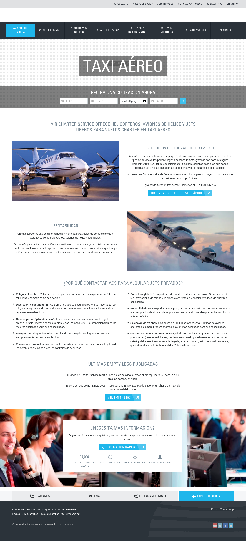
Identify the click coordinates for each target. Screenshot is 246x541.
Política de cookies (67, 509)
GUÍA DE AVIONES (196, 30)
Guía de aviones (30, 514)
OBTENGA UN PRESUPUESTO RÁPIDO (176, 193)
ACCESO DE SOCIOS (143, 3)
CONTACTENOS (214, 3)
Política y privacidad (46, 509)
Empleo (16, 514)
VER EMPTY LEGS (119, 397)
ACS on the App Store (209, 515)
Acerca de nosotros (49, 514)
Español (232, 3)
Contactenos (18, 509)
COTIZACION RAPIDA (119, 447)
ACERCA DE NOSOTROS (166, 30)
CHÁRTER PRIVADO (49, 30)
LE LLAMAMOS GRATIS (150, 496)
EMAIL (95, 496)
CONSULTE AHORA (21, 30)
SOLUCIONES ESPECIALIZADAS (137, 30)
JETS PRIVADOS (165, 3)
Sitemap (31, 509)
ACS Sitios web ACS (71, 514)
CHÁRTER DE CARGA (108, 30)
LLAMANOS (40, 496)
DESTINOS (225, 30)
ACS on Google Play (226, 515)
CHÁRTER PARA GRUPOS (79, 30)
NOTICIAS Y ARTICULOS (190, 3)
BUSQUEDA (119, 3)
